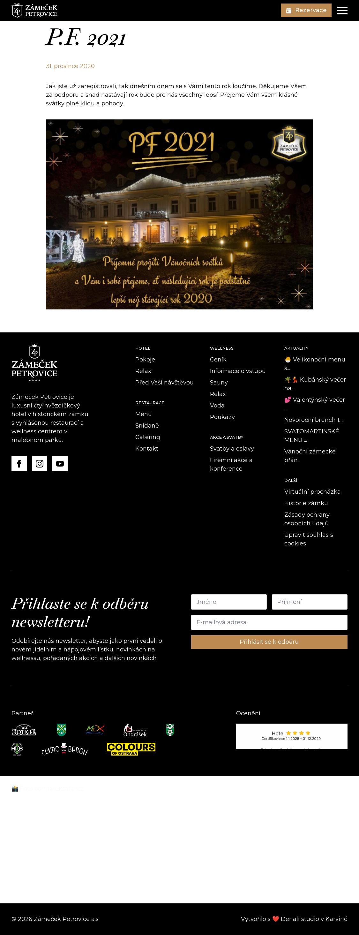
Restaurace (149, 402)
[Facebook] (19, 463)
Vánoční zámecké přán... (310, 456)
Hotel (142, 348)
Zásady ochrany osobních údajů (307, 519)
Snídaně (147, 425)
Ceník (218, 359)
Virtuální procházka (312, 491)
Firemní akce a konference (231, 464)
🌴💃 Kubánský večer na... (315, 384)
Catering (147, 437)
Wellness (222, 348)
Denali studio (300, 919)
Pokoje (145, 359)
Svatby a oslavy (232, 448)
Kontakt (146, 448)
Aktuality (296, 348)
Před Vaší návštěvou (164, 382)
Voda (217, 405)
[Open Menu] (342, 10)
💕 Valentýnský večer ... (314, 404)
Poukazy (222, 417)
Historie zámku (306, 503)
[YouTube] (60, 463)
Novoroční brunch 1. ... (314, 419)
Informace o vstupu (238, 371)
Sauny (219, 382)
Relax (143, 371)
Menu (143, 414)
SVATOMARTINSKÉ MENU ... (311, 436)
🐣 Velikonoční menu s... (314, 364)
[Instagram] (39, 463)
